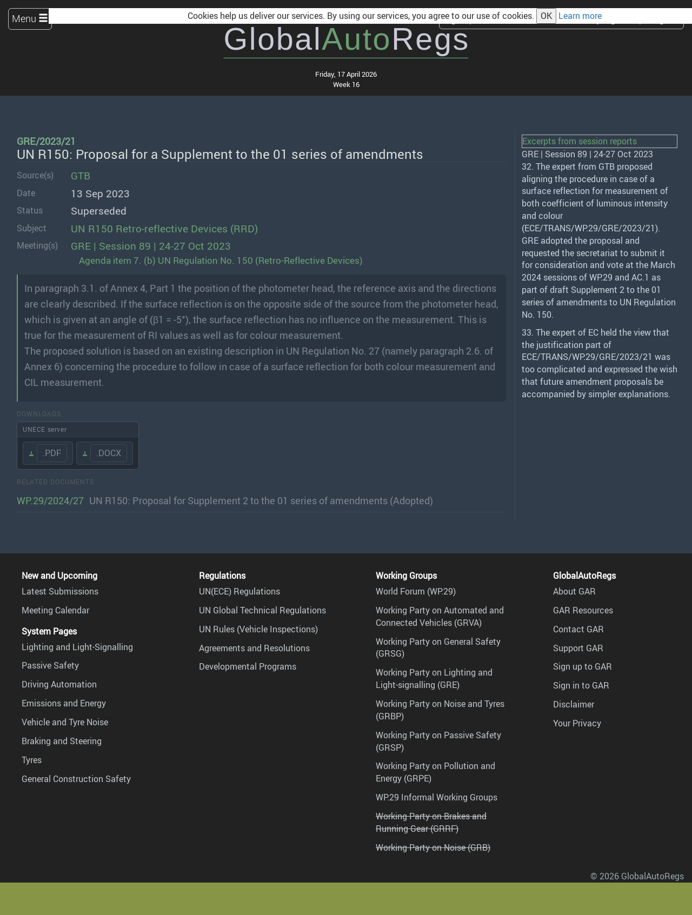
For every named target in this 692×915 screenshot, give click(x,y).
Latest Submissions (60, 591)
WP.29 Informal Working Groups (436, 797)
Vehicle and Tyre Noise (65, 722)
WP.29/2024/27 (50, 500)
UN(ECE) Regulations (239, 591)
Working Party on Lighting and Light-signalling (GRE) (434, 678)
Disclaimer (573, 704)
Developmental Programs (247, 666)
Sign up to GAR (582, 666)
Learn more (580, 16)
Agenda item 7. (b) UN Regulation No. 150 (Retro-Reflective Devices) (221, 260)
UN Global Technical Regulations (262, 610)
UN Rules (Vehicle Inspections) (258, 629)
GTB (80, 176)
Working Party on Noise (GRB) (433, 847)
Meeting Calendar (55, 610)
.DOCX (108, 453)
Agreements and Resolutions (254, 648)
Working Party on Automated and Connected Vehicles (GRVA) (440, 616)
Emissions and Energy (64, 703)
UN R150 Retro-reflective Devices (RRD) (164, 229)
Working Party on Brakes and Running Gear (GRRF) (431, 822)
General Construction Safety (76, 779)
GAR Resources (583, 610)
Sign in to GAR (581, 685)
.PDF (52, 453)
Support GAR (578, 648)
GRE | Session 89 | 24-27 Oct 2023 (151, 246)
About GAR (574, 591)
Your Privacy (577, 723)
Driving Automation (59, 684)
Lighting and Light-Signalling (77, 647)
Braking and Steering (62, 741)
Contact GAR (578, 629)
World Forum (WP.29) (416, 591)
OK (546, 16)
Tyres (32, 760)
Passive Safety (50, 665)
